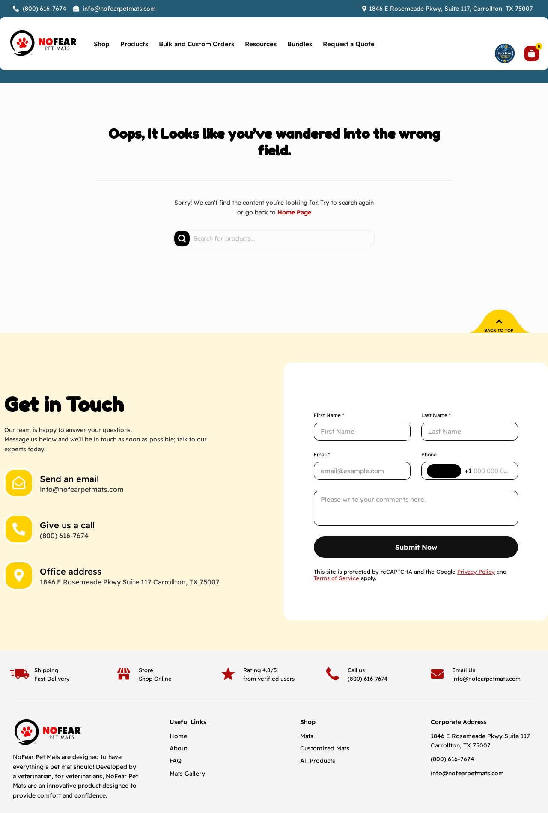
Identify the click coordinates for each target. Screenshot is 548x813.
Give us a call (67, 507)
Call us (356, 634)
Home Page (294, 212)
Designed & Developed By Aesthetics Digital (459, 787)
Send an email (69, 461)
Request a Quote (349, 44)
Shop (102, 44)
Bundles (299, 44)
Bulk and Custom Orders (196, 44)
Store (146, 634)
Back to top (499, 330)
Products (134, 44)
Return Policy (382, 787)
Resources (261, 44)
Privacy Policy (343, 787)
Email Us (463, 634)
